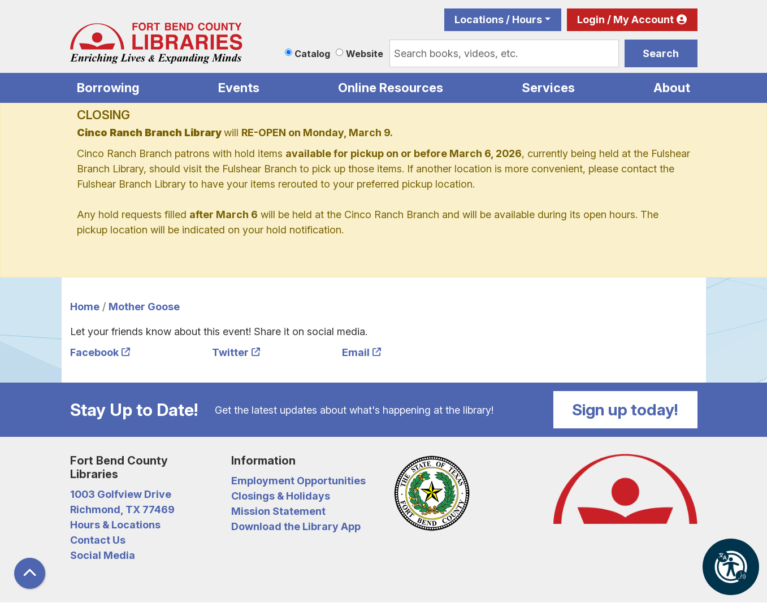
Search (661, 53)
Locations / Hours (498, 19)
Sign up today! (625, 409)
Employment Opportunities (298, 481)
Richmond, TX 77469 (122, 509)
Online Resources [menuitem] (390, 87)
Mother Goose (144, 307)
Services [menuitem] (548, 87)
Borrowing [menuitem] (108, 87)
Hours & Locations (115, 525)
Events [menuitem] (238, 87)
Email (356, 352)
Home (84, 307)
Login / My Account (625, 19)
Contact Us (97, 540)
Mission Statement (278, 511)
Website (364, 53)
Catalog (312, 53)
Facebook (94, 352)
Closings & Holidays (280, 496)
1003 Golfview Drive (120, 494)
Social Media (102, 555)
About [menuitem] (671, 87)
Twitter (230, 352)
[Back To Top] (29, 573)
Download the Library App (296, 526)
